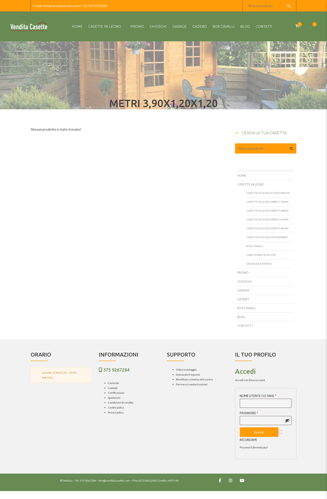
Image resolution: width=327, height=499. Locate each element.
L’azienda (113, 383)
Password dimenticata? (254, 447)
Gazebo (199, 26)
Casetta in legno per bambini (267, 237)
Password (249, 413)
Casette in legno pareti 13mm (267, 201)
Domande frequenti (188, 374)
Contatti (264, 26)
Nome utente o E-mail (258, 396)
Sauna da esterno (259, 263)
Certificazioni (116, 392)
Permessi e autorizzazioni (192, 384)
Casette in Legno (104, 26)
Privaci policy (116, 412)
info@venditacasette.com (61, 6)
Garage (179, 26)
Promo (137, 26)
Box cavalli (224, 26)
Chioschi (158, 26)
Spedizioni (114, 397)
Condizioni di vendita (120, 402)
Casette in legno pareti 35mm (267, 219)
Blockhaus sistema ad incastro (194, 379)
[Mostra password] (287, 420)
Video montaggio (186, 369)
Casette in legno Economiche (268, 193)
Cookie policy (116, 407)
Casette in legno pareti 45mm (267, 228)
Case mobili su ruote (261, 255)
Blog (245, 26)
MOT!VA (173, 480)
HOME (77, 26)
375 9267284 (97, 6)
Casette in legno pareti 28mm (267, 210)
